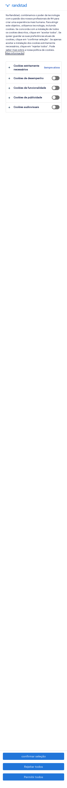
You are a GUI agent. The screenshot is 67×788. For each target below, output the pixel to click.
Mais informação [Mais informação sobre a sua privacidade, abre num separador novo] (15, 53)
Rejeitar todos (33, 766)
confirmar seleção (33, 756)
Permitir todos (33, 777)
